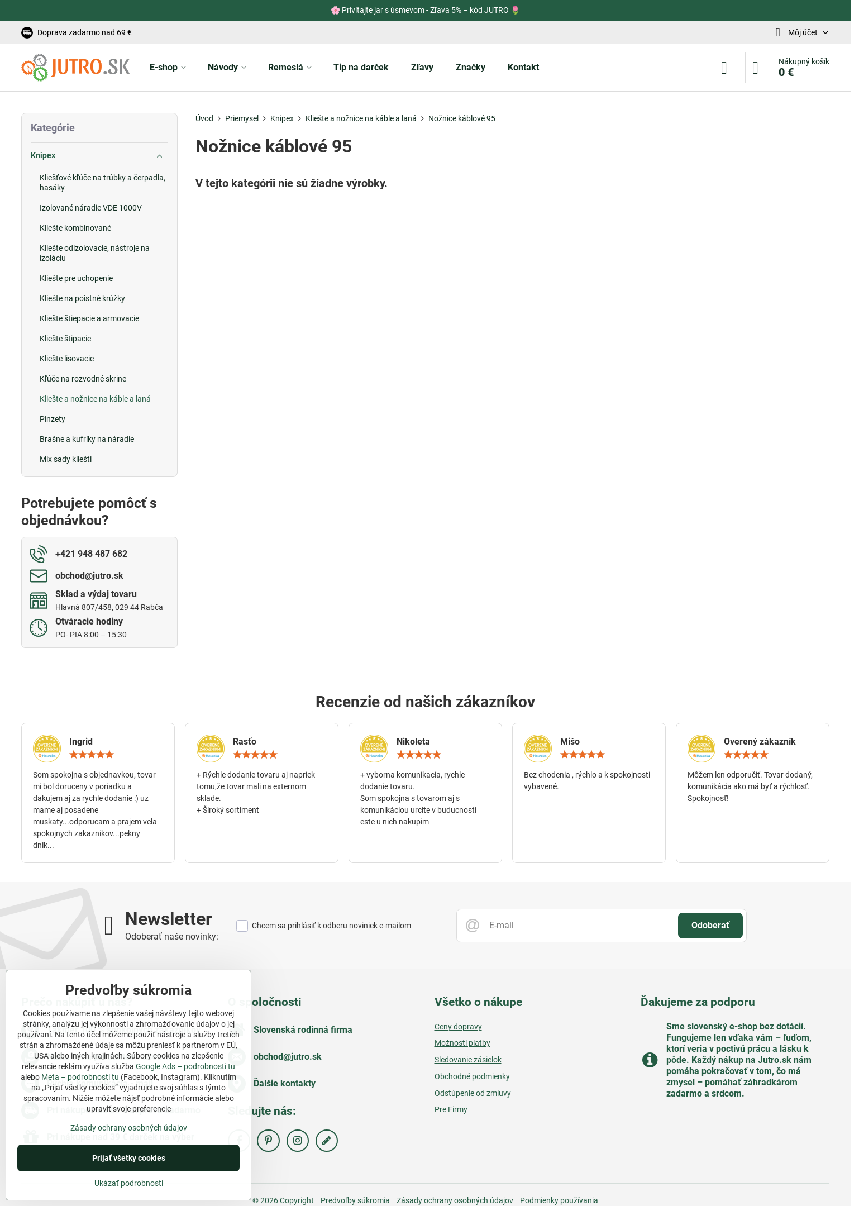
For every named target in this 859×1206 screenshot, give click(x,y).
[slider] (91, 754)
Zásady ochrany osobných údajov (128, 1127)
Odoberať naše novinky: (171, 936)
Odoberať (710, 925)
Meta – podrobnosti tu (80, 1076)
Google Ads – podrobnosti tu (185, 1066)
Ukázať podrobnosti (128, 1183)
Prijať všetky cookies (128, 1157)
